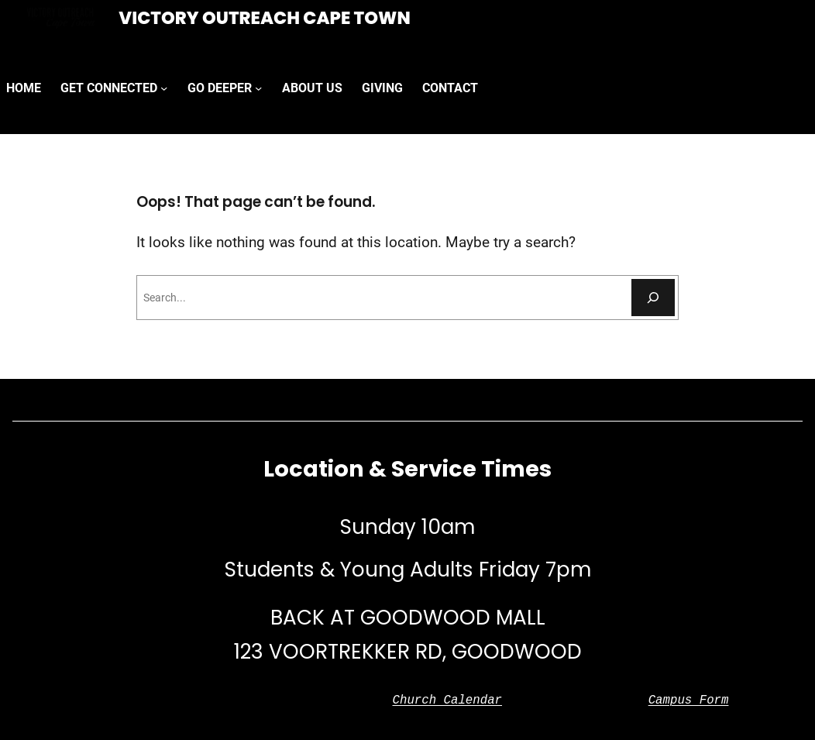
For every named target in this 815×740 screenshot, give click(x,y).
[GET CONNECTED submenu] (163, 87)
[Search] (653, 297)
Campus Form (688, 700)
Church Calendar (446, 700)
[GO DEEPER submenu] (258, 87)
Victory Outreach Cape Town (264, 17)
